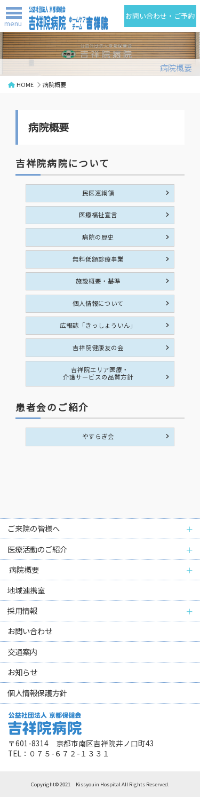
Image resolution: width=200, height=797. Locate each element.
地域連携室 (26, 590)
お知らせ (22, 671)
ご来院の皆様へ (33, 528)
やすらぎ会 (98, 436)
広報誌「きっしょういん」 (98, 325)
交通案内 (22, 651)
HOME (25, 84)
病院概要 (23, 569)
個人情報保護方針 (37, 692)
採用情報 (22, 610)
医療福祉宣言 (98, 214)
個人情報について (98, 303)
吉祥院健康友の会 (98, 347)
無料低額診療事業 (98, 259)
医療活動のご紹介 (37, 549)
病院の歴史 (98, 237)
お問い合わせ (29, 630)
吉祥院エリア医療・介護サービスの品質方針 (98, 373)
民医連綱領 (98, 192)
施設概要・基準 (98, 281)
